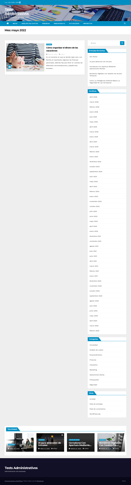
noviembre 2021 (95, 241)
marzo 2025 (94, 132)
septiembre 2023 (96, 171)
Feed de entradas (96, 404)
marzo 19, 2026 (106, 448)
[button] (125, 23)
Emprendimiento (96, 355)
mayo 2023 (94, 181)
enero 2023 (94, 196)
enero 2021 (94, 276)
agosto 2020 (94, 301)
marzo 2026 (94, 102)
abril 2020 (93, 321)
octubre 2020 (95, 291)
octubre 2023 (94, 166)
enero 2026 (94, 112)
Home (124, 481)
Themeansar (40, 481)
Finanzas (46, 23)
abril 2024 (93, 142)
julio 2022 (93, 211)
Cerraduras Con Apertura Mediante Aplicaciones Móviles (80, 445)
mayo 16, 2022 (53, 54)
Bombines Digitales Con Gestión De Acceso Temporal (110, 445)
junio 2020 (93, 311)
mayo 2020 (94, 316)
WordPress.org (95, 414)
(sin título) (93, 57)
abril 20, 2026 (15, 448)
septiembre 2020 (96, 296)
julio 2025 (93, 117)
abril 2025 (93, 127)
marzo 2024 (94, 147)
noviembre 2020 (96, 286)
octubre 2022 (94, 206)
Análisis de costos (30, 23)
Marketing (93, 370)
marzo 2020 (94, 326)
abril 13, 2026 (45, 448)
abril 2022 (93, 226)
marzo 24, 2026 (76, 448)
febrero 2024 (94, 152)
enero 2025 (94, 137)
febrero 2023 (94, 191)
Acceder (93, 399)
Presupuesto (59, 23)
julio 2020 (93, 306)
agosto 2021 (94, 246)
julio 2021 (93, 251)
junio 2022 (93, 216)
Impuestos (87, 23)
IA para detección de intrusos (101, 61)
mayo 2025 (94, 122)
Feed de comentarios (97, 409)
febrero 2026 (94, 107)
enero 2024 (94, 157)
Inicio (15, 23)
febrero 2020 (94, 331)
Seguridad (93, 385)
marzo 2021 (94, 266)
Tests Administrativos (21, 468)
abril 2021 (93, 261)
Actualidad (74, 23)
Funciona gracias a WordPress (14, 481)
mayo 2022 (94, 221)
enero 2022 (94, 231)
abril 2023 (93, 186)
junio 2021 (93, 256)
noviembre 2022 (96, 201)
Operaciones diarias (97, 375)
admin (62, 54)
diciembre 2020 (95, 281)
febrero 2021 (94, 271)
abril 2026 (93, 97)
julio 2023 (93, 176)
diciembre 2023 (95, 162)
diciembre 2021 (95, 236)
